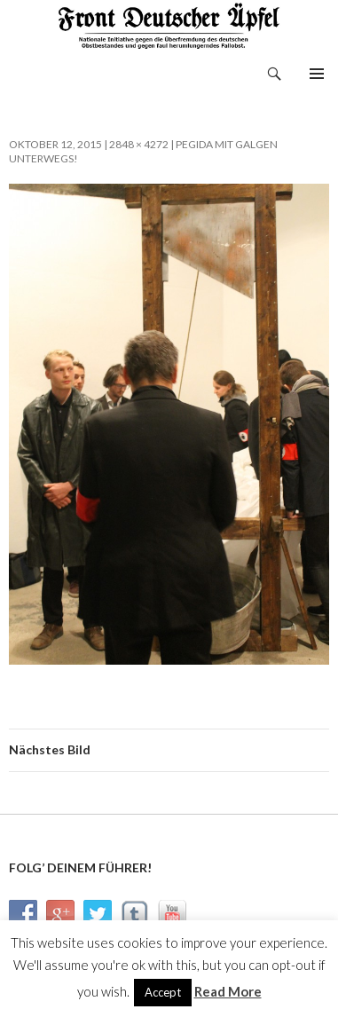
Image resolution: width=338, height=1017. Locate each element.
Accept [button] (163, 992)
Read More (228, 991)
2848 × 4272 (139, 144)
